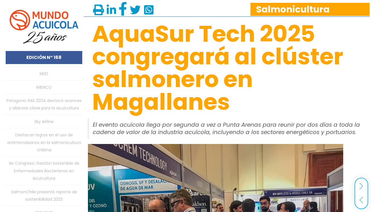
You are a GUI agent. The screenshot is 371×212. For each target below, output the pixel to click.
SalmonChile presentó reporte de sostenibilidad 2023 (44, 195)
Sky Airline (44, 121)
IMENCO (44, 87)
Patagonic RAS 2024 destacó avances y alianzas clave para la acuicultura (44, 104)
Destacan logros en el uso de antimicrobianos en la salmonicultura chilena (44, 142)
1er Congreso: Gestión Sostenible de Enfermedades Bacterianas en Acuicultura (44, 170)
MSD (44, 74)
